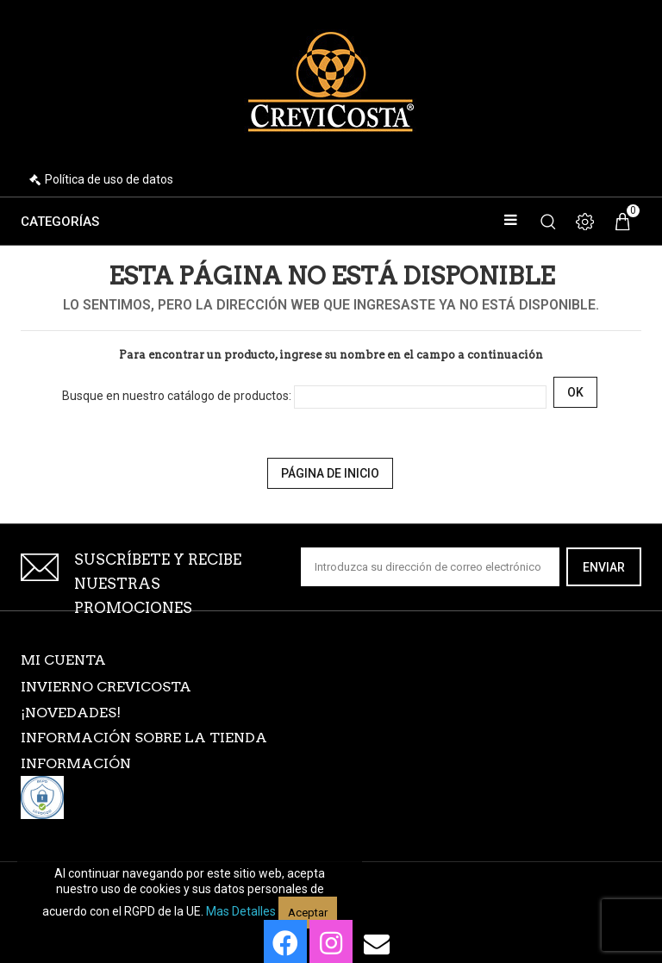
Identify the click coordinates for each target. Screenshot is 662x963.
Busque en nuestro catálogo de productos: (176, 396)
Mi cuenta (63, 660)
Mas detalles (241, 911)
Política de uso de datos (109, 179)
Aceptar (308, 912)
